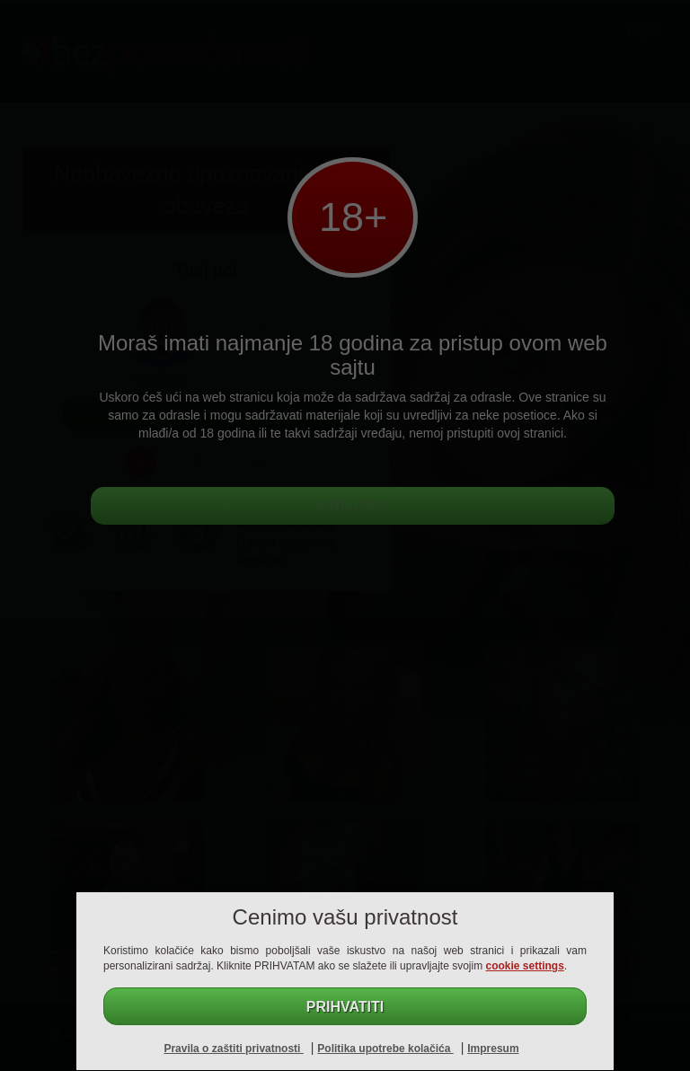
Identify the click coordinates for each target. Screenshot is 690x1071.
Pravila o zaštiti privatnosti (233, 1048)
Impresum (492, 1048)
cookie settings (525, 966)
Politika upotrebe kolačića (385, 1048)
